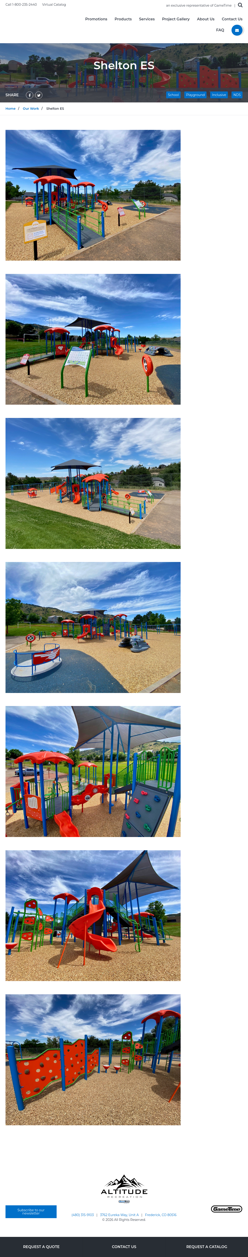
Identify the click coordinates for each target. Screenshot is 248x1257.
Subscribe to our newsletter (30, 1211)
